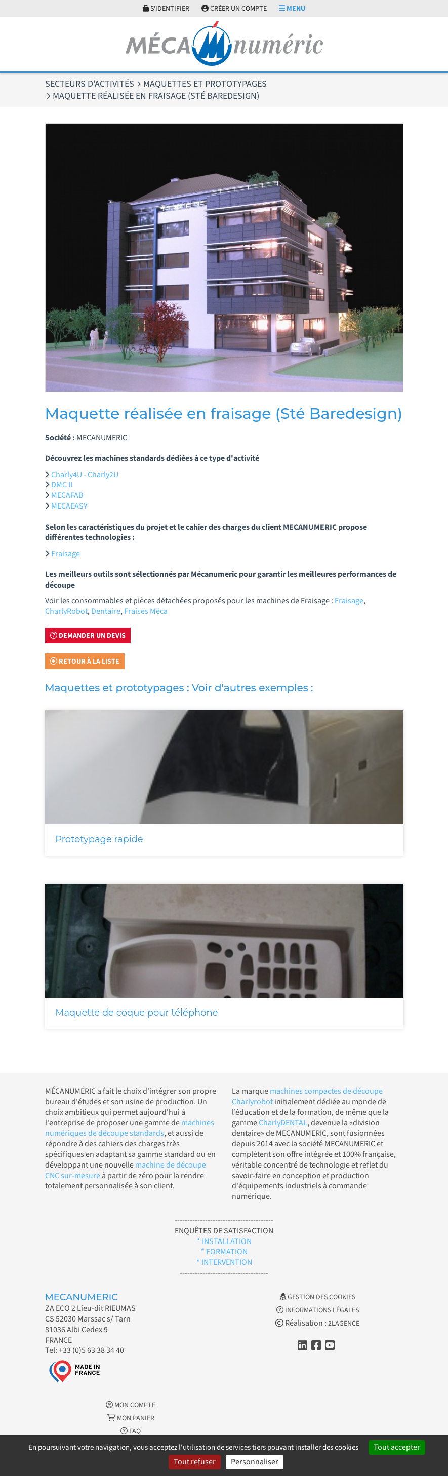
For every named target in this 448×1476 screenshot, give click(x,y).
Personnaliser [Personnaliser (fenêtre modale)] (254, 1461)
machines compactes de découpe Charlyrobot (307, 1096)
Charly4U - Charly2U (84, 474)
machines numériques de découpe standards (129, 1128)
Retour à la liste (84, 661)
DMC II (61, 484)
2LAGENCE (343, 1323)
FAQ (130, 1431)
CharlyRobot (66, 611)
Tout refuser (195, 1461)
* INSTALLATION (224, 1241)
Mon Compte (130, 1405)
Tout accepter (397, 1447)
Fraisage (65, 553)
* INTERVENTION (224, 1262)
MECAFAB (67, 495)
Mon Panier (130, 1418)
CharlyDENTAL (283, 1123)
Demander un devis (88, 636)
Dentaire (105, 611)
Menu (292, 9)
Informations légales (317, 1310)
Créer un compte (234, 9)
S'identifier (166, 9)
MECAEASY (69, 506)
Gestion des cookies (317, 1297)
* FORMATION (224, 1251)
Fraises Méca (146, 611)
